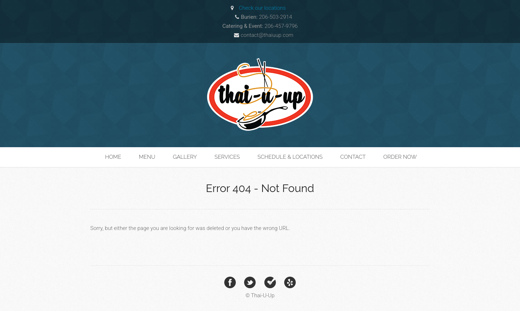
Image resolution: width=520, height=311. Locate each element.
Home (113, 157)
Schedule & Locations (290, 157)
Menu (147, 157)
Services (227, 157)
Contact (352, 157)
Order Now (400, 157)
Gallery (185, 157)
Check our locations (262, 8)
